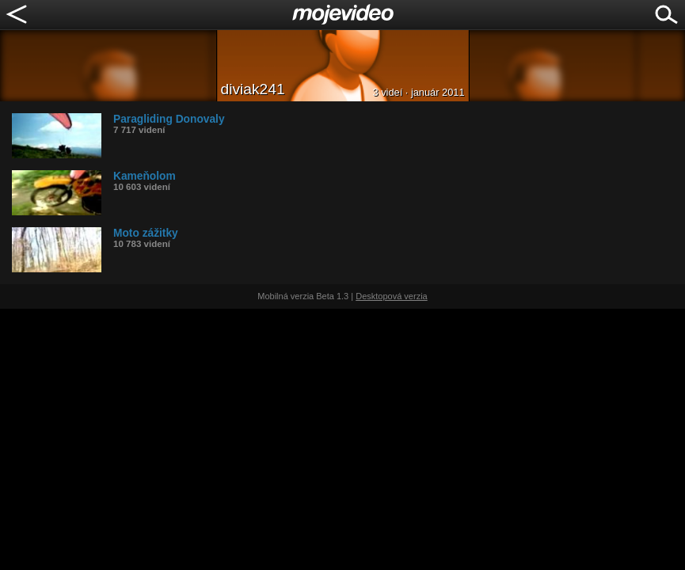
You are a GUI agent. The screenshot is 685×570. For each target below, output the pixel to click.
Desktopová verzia (392, 296)
